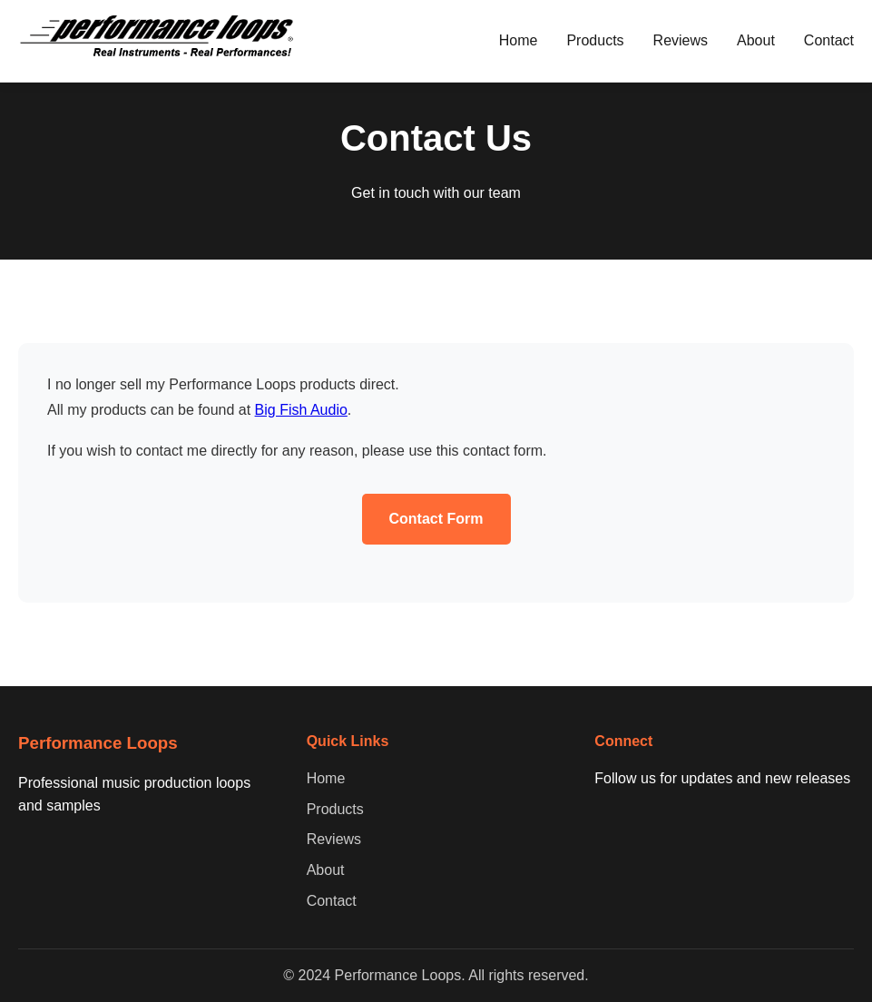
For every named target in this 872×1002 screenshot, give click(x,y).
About (756, 40)
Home (518, 40)
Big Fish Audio (301, 410)
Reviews (680, 40)
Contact (829, 40)
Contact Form (436, 518)
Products (594, 40)
